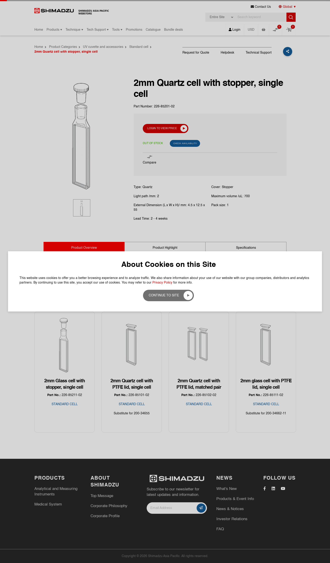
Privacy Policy (162, 83)
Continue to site (164, 96)
